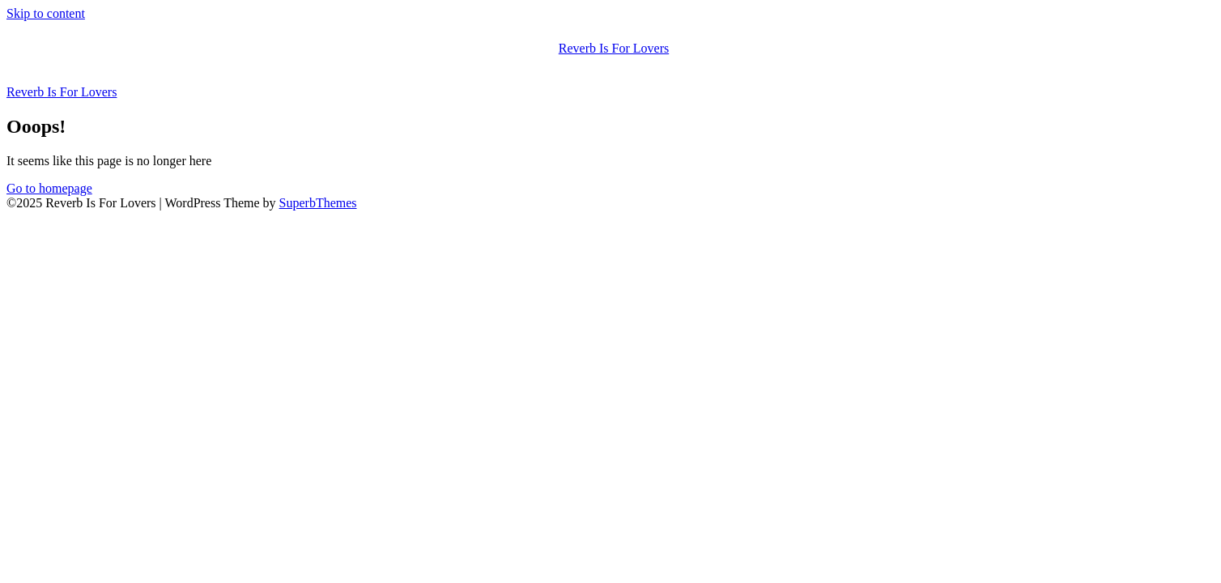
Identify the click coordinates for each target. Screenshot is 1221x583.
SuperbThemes (318, 203)
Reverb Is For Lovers (614, 48)
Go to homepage (49, 188)
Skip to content (45, 13)
